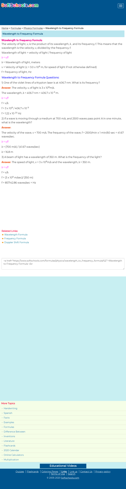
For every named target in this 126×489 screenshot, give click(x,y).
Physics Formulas (33, 28)
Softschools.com (70, 477)
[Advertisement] (63, 207)
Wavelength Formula (15, 234)
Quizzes (20, 471)
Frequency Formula (15, 238)
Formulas (16, 28)
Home (5, 28)
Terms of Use (58, 474)
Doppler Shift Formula (16, 242)
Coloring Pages (50, 471)
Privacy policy (103, 471)
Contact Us (86, 471)
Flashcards (9, 445)
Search (71, 474)
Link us (73, 471)
